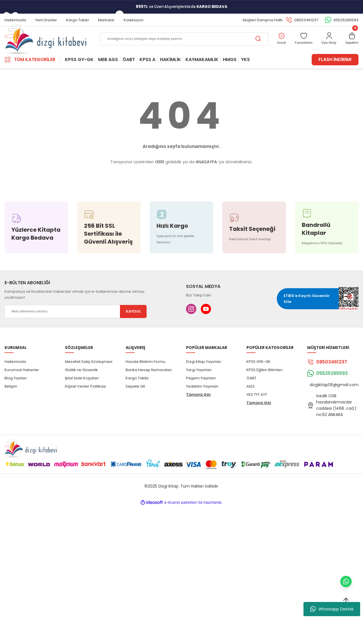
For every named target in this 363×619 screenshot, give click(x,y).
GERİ (159, 177)
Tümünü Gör (198, 410)
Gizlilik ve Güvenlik (81, 385)
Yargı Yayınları (199, 385)
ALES (250, 401)
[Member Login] (325, 47)
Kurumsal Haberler (22, 385)
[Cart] (350, 47)
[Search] (177, 47)
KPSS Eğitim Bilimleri (264, 385)
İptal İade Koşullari (82, 393)
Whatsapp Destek (332, 609)
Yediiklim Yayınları (202, 401)
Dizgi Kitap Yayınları (203, 377)
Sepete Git (135, 401)
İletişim (11, 401)
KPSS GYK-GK (258, 377)
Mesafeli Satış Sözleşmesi (88, 377)
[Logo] (45, 47)
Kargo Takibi (137, 393)
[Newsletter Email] (76, 326)
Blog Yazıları (16, 393)
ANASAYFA (206, 177)
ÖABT (251, 393)
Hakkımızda (15, 377)
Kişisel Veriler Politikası (85, 401)
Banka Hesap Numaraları (149, 385)
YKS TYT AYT (256, 410)
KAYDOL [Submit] (133, 327)
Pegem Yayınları (201, 393)
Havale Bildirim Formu (145, 377)
